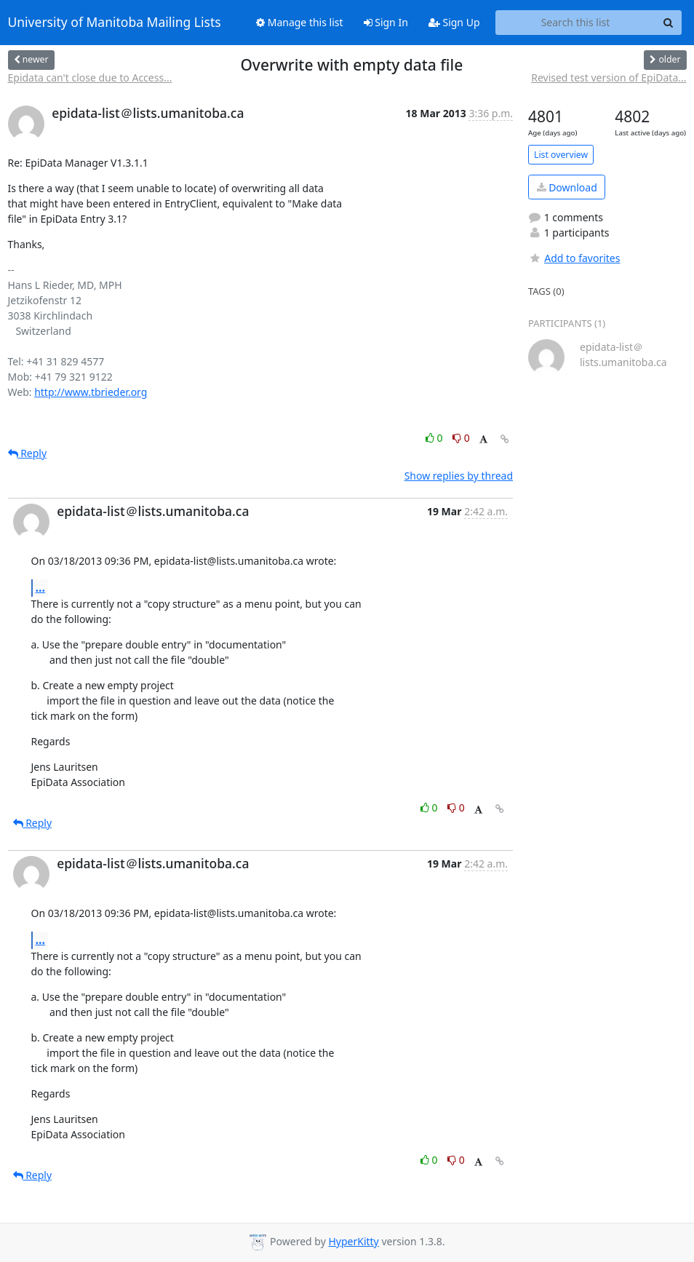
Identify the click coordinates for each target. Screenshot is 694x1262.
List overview (561, 154)
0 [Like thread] (435, 438)
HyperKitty (353, 1241)
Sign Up (454, 22)
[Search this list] (575, 22)
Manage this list (299, 22)
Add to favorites (574, 258)
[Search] (668, 22)
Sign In (386, 22)
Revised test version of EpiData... (608, 77)
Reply (27, 453)
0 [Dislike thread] (461, 438)
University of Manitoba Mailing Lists (114, 22)
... (41, 587)
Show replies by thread (458, 476)
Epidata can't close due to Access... (90, 77)
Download (567, 187)
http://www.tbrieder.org (90, 392)
